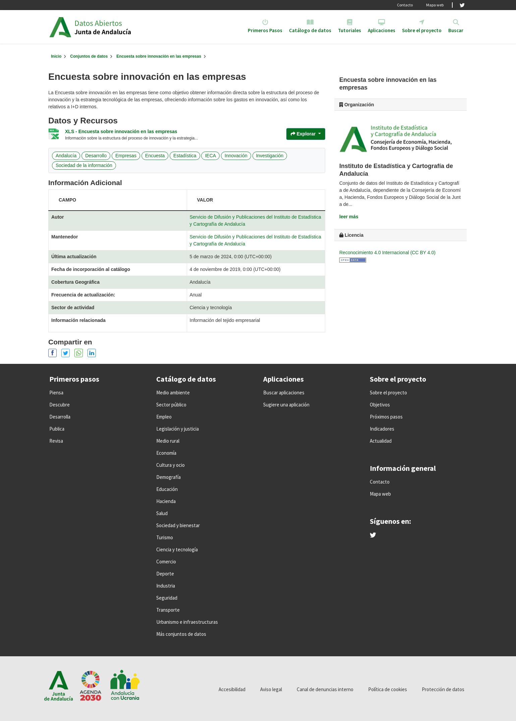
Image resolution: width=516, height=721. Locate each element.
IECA (210, 155)
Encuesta (155, 155)
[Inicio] (56, 56)
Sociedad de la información (84, 165)
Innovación (236, 155)
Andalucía (66, 155)
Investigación (270, 155)
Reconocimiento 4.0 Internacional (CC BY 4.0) (387, 252)
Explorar (304, 133)
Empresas (125, 155)
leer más (348, 216)
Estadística (184, 155)
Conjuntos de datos (89, 56)
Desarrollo (96, 155)
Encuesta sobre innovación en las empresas (158, 56)
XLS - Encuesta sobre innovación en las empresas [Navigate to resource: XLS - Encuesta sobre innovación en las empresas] (121, 131)
